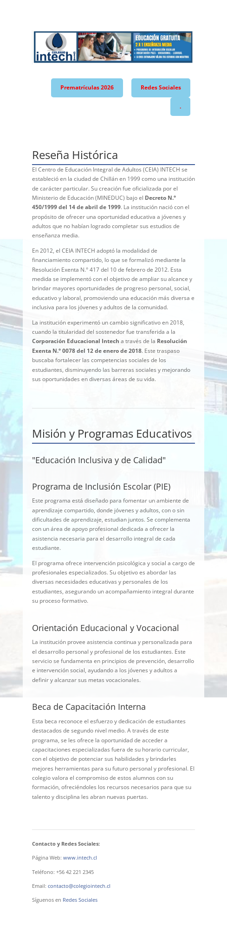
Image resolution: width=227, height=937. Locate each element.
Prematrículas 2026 (87, 87)
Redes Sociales (161, 87)
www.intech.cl (80, 857)
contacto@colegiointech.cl (79, 885)
